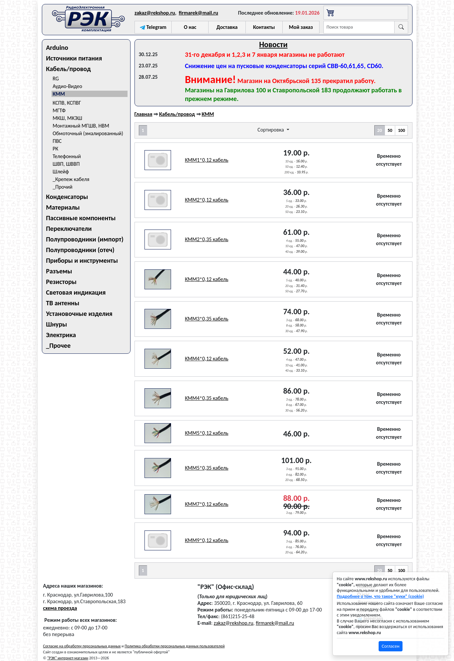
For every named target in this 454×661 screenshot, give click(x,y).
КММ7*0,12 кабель (206, 504)
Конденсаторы (67, 197)
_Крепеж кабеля (71, 179)
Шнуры (56, 324)
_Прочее (58, 345)
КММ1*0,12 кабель (206, 160)
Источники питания (74, 58)
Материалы (63, 207)
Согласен (390, 646)
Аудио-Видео (67, 86)
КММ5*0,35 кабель (206, 468)
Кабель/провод (68, 69)
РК (55, 148)
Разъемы (59, 271)
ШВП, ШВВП (66, 164)
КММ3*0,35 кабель (206, 319)
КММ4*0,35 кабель (206, 398)
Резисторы (61, 282)
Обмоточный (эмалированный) (88, 133)
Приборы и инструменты (82, 260)
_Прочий (63, 187)
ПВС (57, 141)
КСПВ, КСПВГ (67, 103)
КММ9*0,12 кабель (206, 540)
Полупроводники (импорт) (85, 239)
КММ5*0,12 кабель (206, 433)
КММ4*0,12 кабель (206, 358)
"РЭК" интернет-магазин (67, 658)
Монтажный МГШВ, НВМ (81, 126)
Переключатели (69, 229)
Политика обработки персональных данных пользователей (175, 646)
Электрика (61, 335)
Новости (273, 44)
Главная (143, 114)
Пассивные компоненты (81, 218)
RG (56, 78)
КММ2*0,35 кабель (206, 239)
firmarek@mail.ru (198, 13)
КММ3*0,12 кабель (206, 279)
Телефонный (67, 156)
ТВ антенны (62, 303)
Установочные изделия (79, 314)
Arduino (57, 47)
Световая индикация (76, 292)
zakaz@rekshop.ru (155, 13)
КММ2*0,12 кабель (206, 200)
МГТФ (59, 110)
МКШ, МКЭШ (67, 118)
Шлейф (61, 171)
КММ (59, 94)
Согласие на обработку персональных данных (82, 646)
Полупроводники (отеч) (80, 250)
